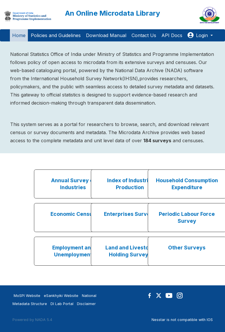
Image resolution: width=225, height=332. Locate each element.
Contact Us (144, 35)
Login (198, 35)
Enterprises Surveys (130, 214)
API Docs (171, 35)
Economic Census (73, 214)
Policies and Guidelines (56, 35)
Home (19, 35)
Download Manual (106, 35)
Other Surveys (187, 248)
